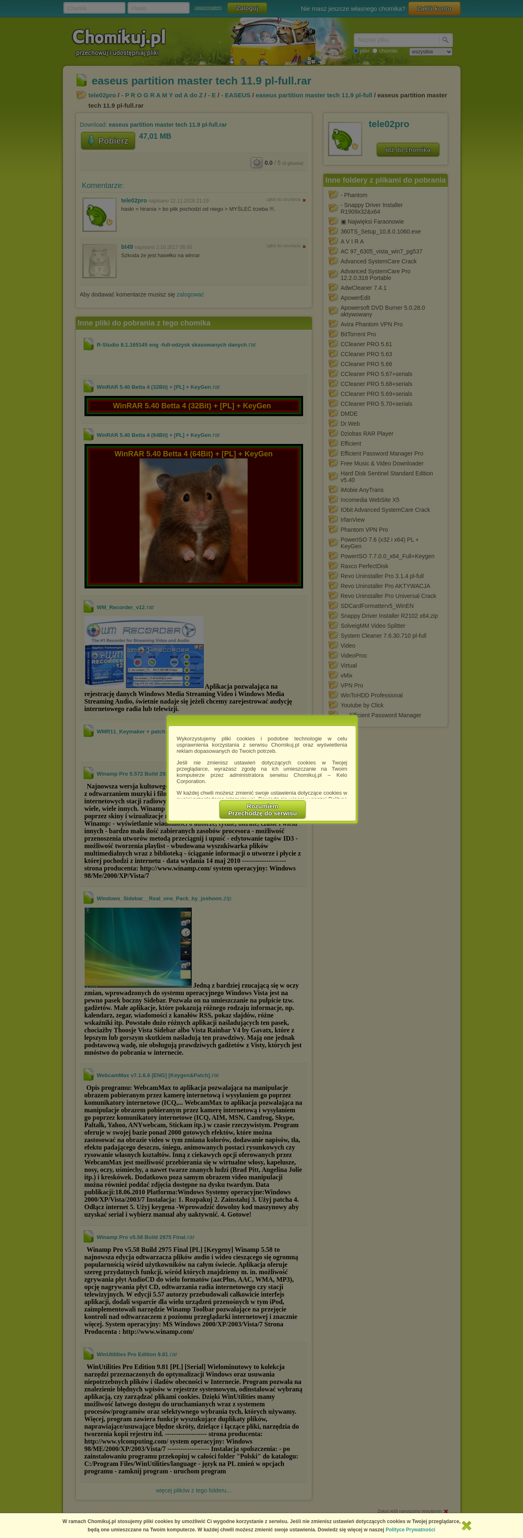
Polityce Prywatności (410, 1530)
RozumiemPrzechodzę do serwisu (262, 810)
